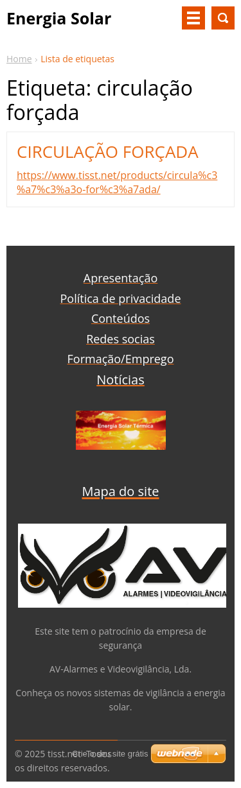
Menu (193, 18)
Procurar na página (223, 18)
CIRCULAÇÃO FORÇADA (108, 151)
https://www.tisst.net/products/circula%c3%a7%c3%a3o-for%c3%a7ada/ (117, 182)
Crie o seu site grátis (110, 753)
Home (19, 59)
